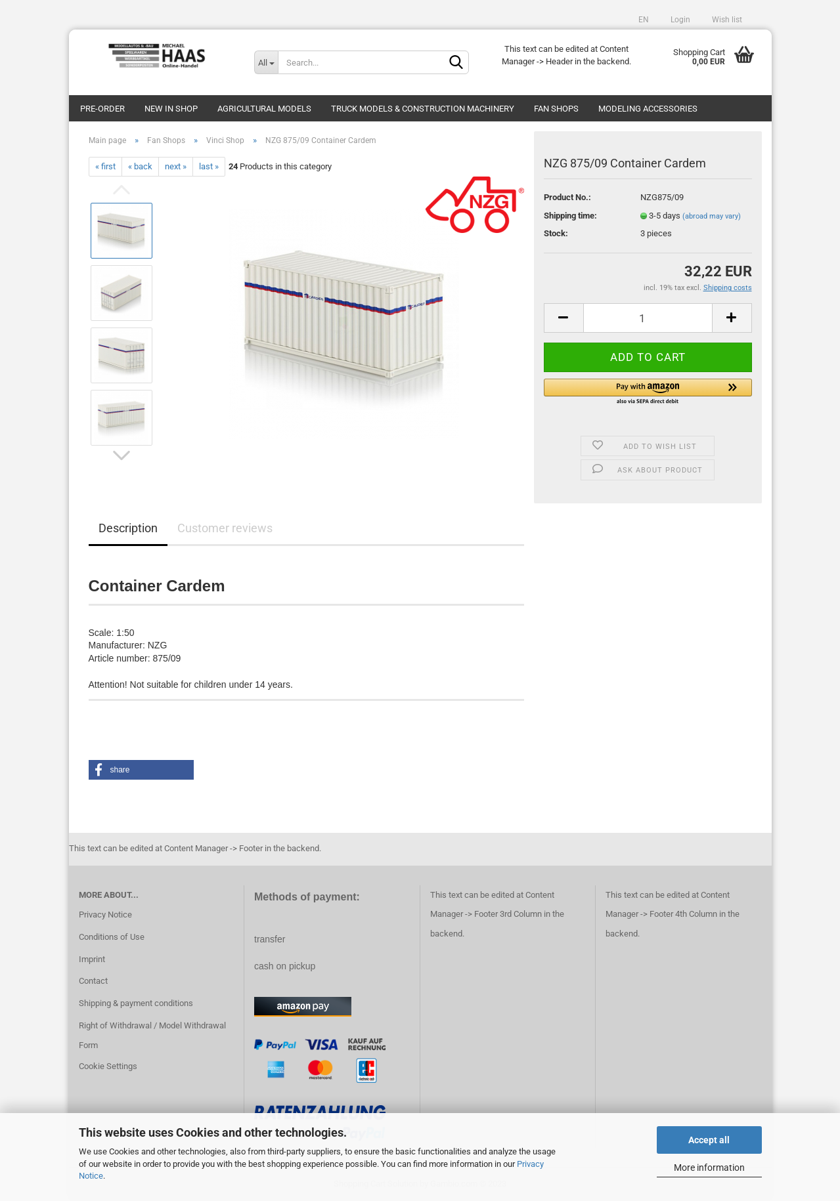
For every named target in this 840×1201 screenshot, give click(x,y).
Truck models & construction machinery (422, 109)
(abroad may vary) (711, 216)
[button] (648, 392)
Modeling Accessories (647, 109)
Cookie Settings (108, 1066)
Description (128, 528)
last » (209, 166)
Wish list (726, 19)
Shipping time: (570, 216)
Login (679, 19)
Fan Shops (556, 109)
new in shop (171, 109)
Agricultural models (264, 109)
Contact (93, 981)
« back (140, 166)
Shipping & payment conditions (136, 1003)
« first (105, 166)
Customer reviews (225, 528)
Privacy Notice (105, 914)
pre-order (102, 109)
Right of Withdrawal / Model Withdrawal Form (152, 1035)
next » (176, 166)
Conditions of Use (111, 937)
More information (709, 1167)
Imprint (92, 959)
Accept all (709, 1140)
